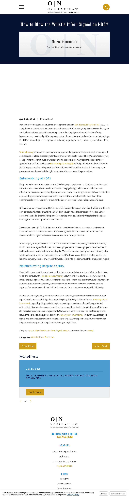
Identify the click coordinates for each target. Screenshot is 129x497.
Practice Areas (64, 441)
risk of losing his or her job (61, 120)
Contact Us (64, 465)
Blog (64, 460)
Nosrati (90, 288)
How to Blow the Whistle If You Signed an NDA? (49, 288)
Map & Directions (64, 423)
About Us (64, 436)
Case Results (64, 450)
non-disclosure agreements (87, 82)
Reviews (64, 455)
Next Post (100, 303)
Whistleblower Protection (43, 294)
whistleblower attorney (53, 233)
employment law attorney (71, 272)
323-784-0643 (64, 394)
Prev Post (28, 303)
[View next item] (30, 358)
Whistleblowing (26, 109)
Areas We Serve (64, 445)
